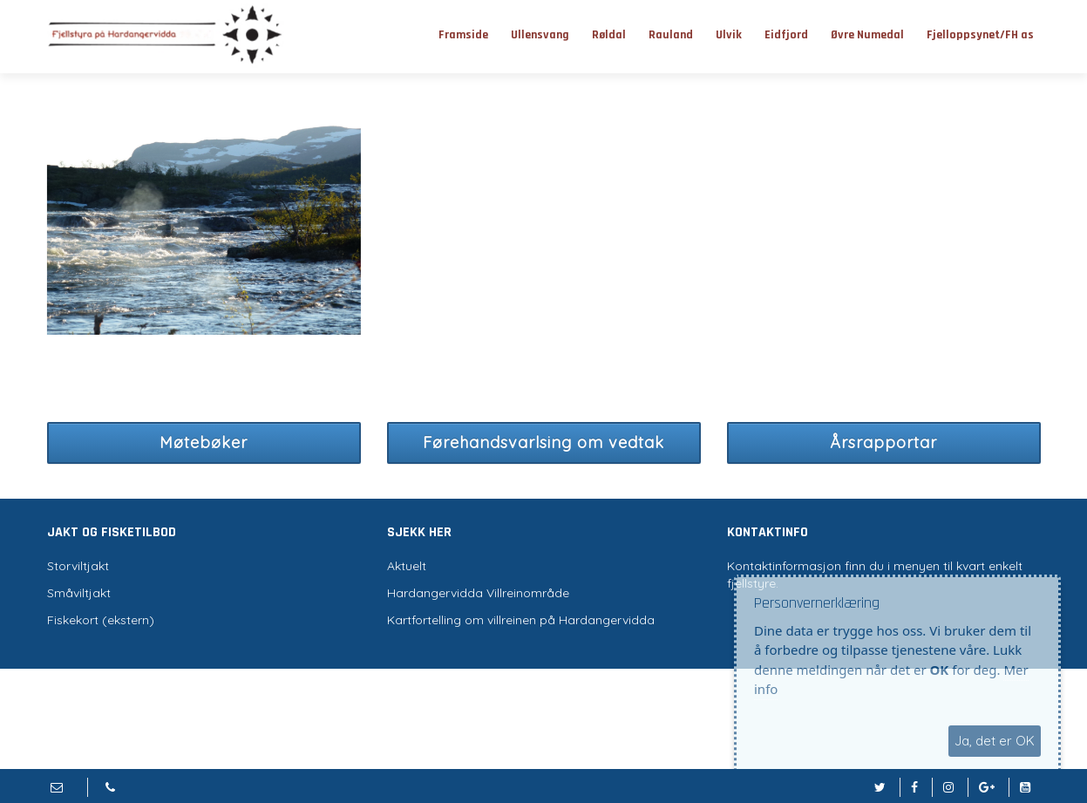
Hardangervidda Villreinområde (478, 593)
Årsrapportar (883, 442)
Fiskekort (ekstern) (100, 620)
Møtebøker (204, 442)
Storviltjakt (78, 566)
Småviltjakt (79, 593)
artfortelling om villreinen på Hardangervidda (525, 620)
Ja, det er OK (995, 740)
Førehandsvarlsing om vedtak (543, 442)
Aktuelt (406, 566)
